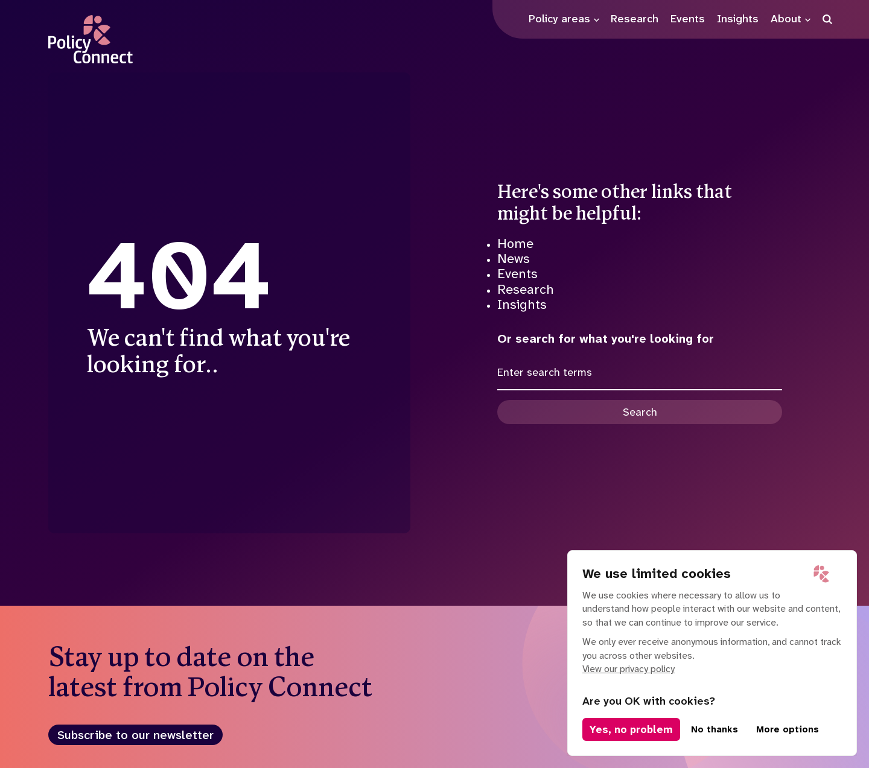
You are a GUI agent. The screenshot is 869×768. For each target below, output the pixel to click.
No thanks (714, 729)
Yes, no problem (631, 729)
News (513, 258)
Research (525, 289)
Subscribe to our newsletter (135, 735)
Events (517, 273)
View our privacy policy (628, 668)
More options (787, 729)
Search (640, 412)
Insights (522, 304)
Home (515, 243)
